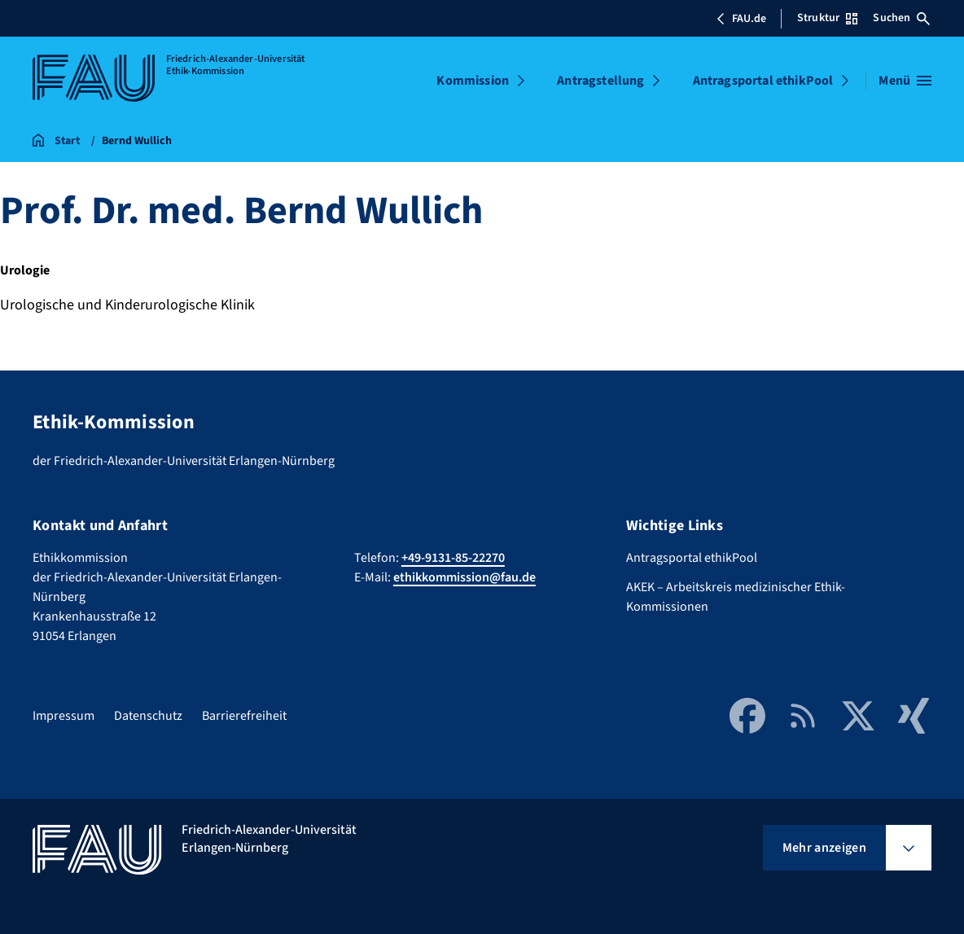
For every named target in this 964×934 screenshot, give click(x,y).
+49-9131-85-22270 (453, 558)
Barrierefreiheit (244, 716)
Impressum (63, 716)
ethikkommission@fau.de (464, 577)
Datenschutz (148, 716)
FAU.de (741, 19)
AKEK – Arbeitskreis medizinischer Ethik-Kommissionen (735, 597)
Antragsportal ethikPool (763, 81)
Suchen (901, 18)
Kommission (472, 81)
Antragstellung (600, 81)
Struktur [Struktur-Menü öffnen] (827, 18)
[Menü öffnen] (905, 81)
